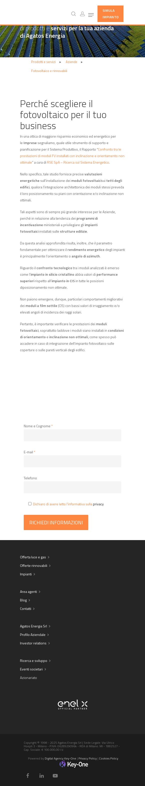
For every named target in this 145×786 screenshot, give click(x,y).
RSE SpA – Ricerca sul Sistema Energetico (78, 162)
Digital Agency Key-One (60, 758)
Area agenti (28, 591)
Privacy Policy (87, 758)
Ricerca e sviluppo (33, 660)
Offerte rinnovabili (33, 565)
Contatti (25, 608)
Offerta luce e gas (33, 557)
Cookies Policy (108, 758)
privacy (98, 504)
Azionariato (28, 677)
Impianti (26, 574)
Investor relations (33, 643)
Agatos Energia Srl (33, 626)
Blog (23, 600)
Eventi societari (31, 669)
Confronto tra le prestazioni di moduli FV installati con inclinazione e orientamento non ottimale (72, 156)
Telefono (30, 478)
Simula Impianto (110, 14)
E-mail (29, 452)
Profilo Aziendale (33, 634)
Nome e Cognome (38, 426)
